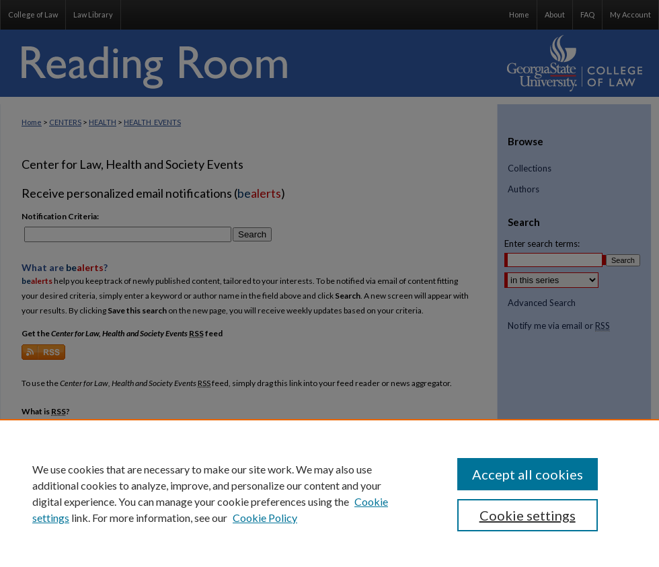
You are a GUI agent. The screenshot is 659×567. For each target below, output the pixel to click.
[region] (329, 493)
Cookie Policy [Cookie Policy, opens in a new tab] (265, 517)
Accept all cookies (527, 474)
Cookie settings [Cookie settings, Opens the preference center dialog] (527, 515)
